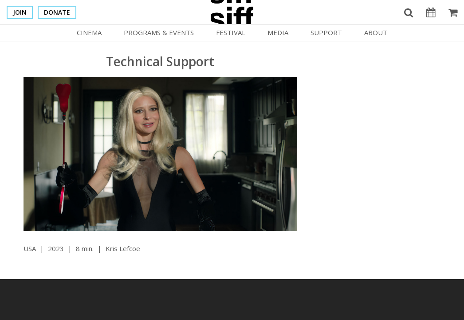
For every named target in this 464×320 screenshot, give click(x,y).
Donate (57, 12)
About (375, 32)
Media (277, 32)
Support (326, 32)
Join (20, 12)
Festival (230, 32)
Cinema (89, 32)
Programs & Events (159, 32)
